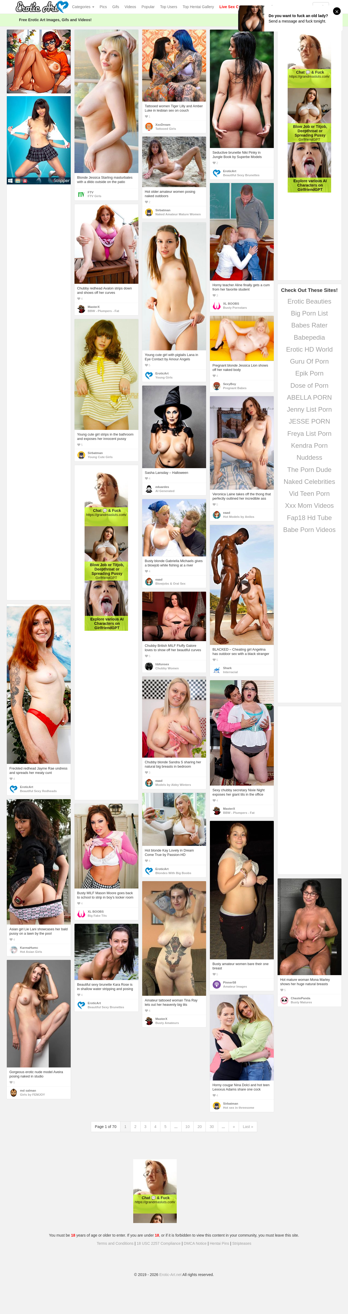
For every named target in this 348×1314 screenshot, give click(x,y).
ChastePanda (300, 998)
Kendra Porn (309, 445)
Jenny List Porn (309, 409)
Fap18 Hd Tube (309, 517)
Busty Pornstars (235, 307)
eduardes (162, 487)
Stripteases (241, 1243)
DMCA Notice (195, 1243)
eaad (226, 512)
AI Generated (165, 491)
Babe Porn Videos (309, 529)
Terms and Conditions (115, 1243)
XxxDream (163, 124)
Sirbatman (163, 210)
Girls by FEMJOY (32, 1094)
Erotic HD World (309, 349)
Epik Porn (309, 373)
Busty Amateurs (167, 1023)
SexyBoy (229, 384)
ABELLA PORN (309, 397)
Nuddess (309, 457)
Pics (103, 7)
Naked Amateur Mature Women (178, 214)
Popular (148, 7)
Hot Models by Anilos (238, 516)
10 (187, 1126)
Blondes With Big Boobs (173, 873)
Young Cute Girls (100, 457)
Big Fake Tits (97, 915)
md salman (28, 1090)
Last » (248, 1126)
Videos (130, 7)
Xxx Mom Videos (309, 505)
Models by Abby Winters (173, 784)
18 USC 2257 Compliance (159, 1243)
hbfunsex (162, 664)
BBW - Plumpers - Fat (103, 311)
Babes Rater (309, 325)
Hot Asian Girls (31, 951)
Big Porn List (309, 313)
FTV (91, 192)
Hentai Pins (219, 1243)
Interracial (230, 672)
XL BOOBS (231, 303)
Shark (227, 668)
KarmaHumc (29, 947)
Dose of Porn (309, 385)
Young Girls (164, 377)
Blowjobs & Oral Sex (171, 583)
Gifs (115, 7)
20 (199, 1126)
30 (212, 1126)
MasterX (94, 306)
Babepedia (309, 337)
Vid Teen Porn (309, 493)
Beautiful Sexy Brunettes (241, 175)
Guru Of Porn (309, 361)
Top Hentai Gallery (198, 7)
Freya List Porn (309, 433)
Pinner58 (229, 982)
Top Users (168, 7)
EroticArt (229, 171)
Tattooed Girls (166, 128)
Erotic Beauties (309, 301)
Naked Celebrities (309, 481)
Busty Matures (301, 1002)
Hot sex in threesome (238, 1107)
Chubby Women (167, 668)
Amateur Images (235, 986)
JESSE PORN (309, 421)
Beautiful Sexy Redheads (38, 791)
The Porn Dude (309, 469)
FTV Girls (94, 196)
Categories (83, 7)
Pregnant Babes (235, 388)
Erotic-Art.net (170, 1274)
